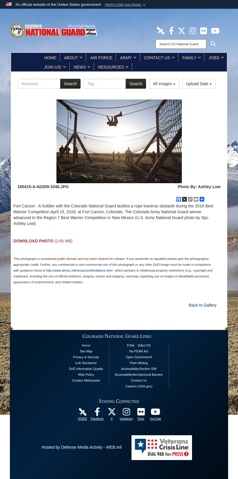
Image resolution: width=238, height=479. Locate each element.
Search (70, 83)
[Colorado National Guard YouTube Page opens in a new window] (215, 30)
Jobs (216, 57)
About (73, 57)
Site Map (86, 351)
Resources (113, 67)
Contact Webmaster (86, 380)
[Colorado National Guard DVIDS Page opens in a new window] (160, 30)
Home (50, 57)
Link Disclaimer (86, 363)
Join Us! (55, 67)
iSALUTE (144, 345)
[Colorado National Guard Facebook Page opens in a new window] (171, 30)
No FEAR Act (138, 351)
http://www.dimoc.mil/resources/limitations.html (79, 270)
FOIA (130, 345)
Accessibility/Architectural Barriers (139, 374)
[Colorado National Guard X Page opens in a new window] (181, 30)
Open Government (139, 357)
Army (128, 57)
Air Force (101, 57)
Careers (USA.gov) (138, 386)
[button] (126, 5)
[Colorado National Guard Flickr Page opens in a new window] (203, 30)
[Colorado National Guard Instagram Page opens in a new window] (192, 30)
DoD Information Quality (86, 368)
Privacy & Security (86, 357)
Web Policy (86, 374)
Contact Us (159, 57)
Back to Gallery (202, 305)
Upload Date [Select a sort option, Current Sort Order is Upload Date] (199, 83)
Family (191, 57)
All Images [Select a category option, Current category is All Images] (164, 83)
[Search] (181, 44)
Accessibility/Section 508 (139, 368)
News (82, 67)
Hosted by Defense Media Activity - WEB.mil (82, 447)
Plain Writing (139, 363)
